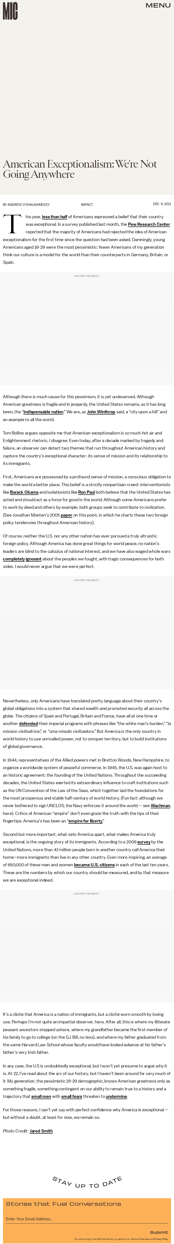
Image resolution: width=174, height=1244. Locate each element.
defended (28, 723)
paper (66, 515)
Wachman (160, 805)
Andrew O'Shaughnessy (29, 205)
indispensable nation (43, 412)
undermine (116, 1096)
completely (14, 559)
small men (41, 1096)
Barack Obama (24, 492)
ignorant (34, 559)
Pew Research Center (149, 224)
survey (143, 842)
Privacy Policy (161, 1239)
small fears (71, 1096)
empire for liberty (85, 821)
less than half (54, 217)
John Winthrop (101, 412)
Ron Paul (86, 492)
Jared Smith (41, 1131)
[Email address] (87, 1218)
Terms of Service (140, 1239)
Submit (159, 1232)
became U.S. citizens (94, 865)
